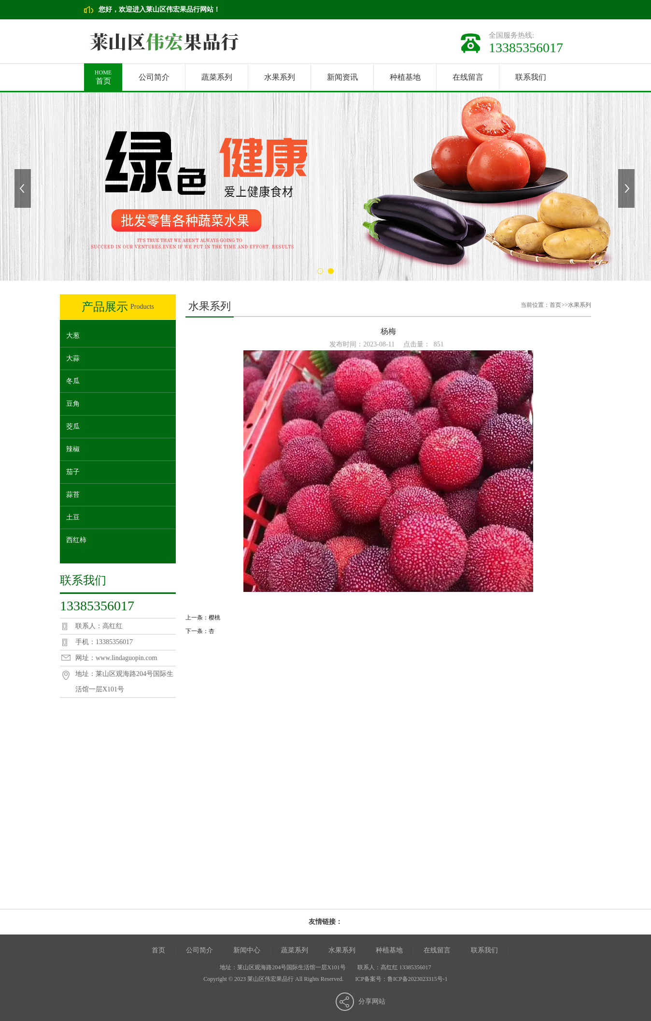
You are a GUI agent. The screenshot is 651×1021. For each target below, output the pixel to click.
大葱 (73, 335)
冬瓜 (73, 381)
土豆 (73, 517)
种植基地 (405, 77)
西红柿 (76, 540)
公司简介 (154, 77)
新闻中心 (246, 950)
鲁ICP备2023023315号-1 (417, 979)
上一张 (23, 188)
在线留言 (468, 77)
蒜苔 (73, 494)
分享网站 (371, 1001)
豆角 (73, 403)
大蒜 (73, 358)
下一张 (627, 188)
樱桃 (214, 617)
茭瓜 (73, 426)
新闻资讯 (342, 77)
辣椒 (73, 449)
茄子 (73, 471)
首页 (103, 74)
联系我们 (530, 77)
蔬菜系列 (216, 77)
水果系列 (279, 77)
